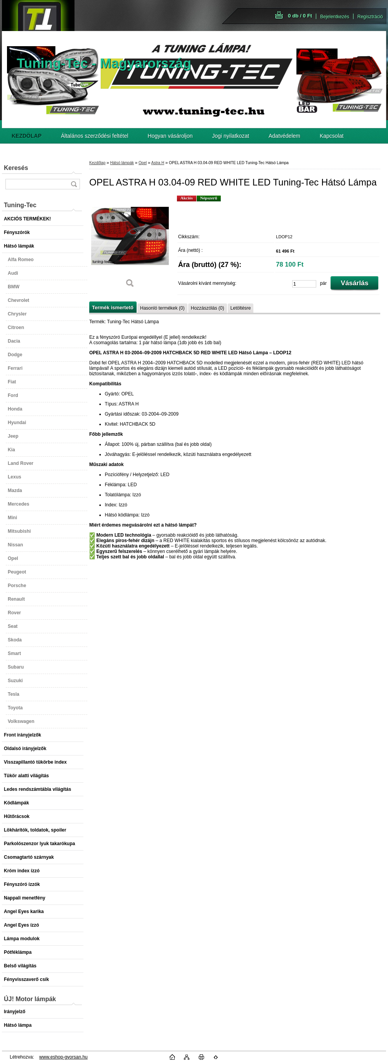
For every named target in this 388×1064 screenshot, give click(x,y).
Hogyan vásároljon (170, 136)
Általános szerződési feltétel (94, 136)
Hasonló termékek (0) (162, 308)
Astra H (157, 163)
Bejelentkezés (334, 16)
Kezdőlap (97, 163)
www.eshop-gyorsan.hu (63, 1057)
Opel (143, 163)
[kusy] (304, 284)
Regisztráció (370, 16)
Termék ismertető (112, 307)
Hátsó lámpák (122, 163)
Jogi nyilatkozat (230, 136)
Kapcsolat (331, 136)
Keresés (16, 168)
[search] (74, 184)
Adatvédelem (284, 136)
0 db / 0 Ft (300, 16)
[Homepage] (26, 136)
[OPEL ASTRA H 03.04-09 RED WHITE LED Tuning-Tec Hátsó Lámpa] (130, 244)
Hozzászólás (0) (207, 308)
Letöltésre (240, 308)
